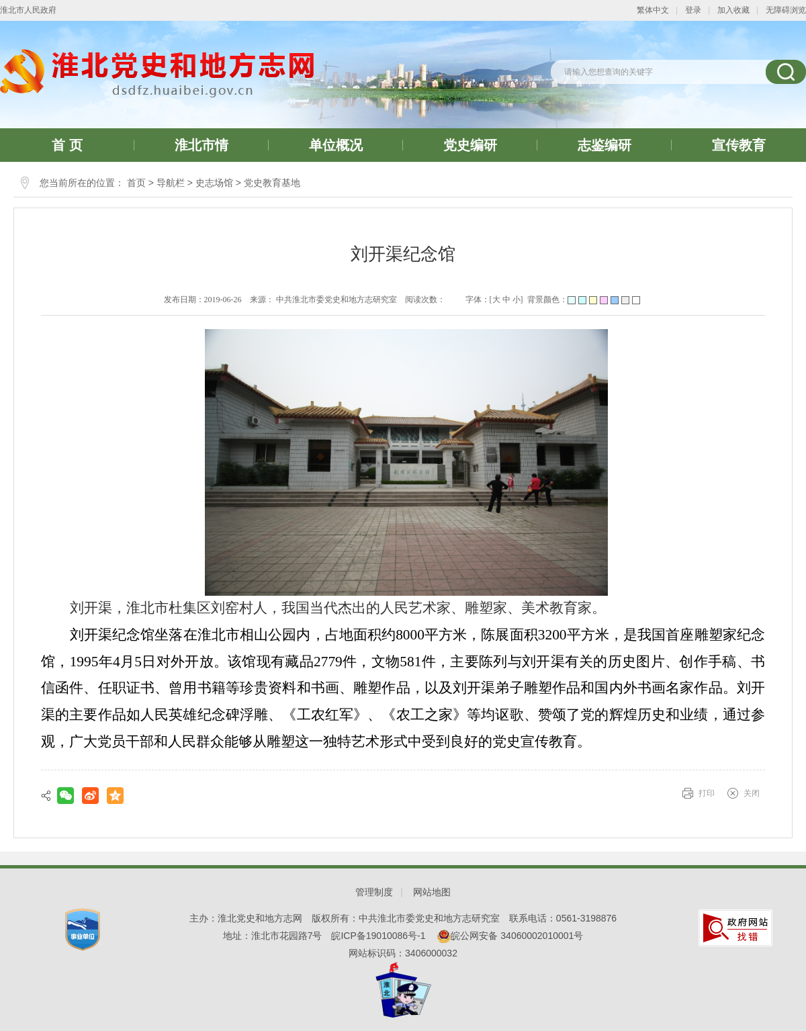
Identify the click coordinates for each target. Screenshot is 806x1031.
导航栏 (170, 182)
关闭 (752, 793)
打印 (707, 793)
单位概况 (336, 145)
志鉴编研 (604, 145)
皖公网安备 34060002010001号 (510, 935)
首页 (136, 182)
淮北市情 (201, 145)
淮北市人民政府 (28, 10)
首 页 (67, 145)
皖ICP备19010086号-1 (378, 935)
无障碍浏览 (786, 10)
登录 (693, 10)
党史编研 (470, 145)
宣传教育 (739, 145)
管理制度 (374, 892)
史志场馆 (214, 182)
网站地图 (432, 892)
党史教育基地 (272, 182)
